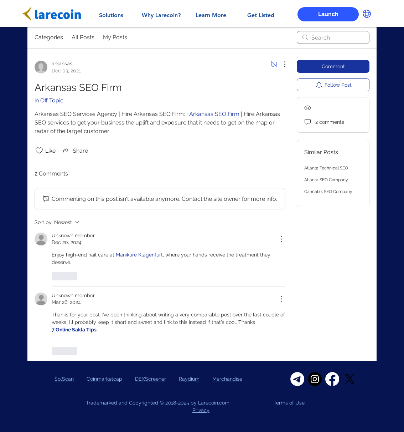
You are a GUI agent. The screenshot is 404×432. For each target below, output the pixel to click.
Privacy (200, 410)
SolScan (64, 379)
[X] (350, 379)
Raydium (189, 379)
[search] (333, 37)
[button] (367, 14)
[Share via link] (74, 150)
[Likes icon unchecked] (39, 150)
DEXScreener (150, 379)
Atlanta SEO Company (326, 179)
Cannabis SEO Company (328, 191)
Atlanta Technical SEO (326, 168)
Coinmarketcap (104, 379)
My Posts (115, 37)
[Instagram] (315, 379)
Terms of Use (289, 403)
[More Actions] (281, 64)
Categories (49, 37)
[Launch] (328, 14)
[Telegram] (297, 379)
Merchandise (227, 379)
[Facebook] (332, 379)
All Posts (83, 37)
